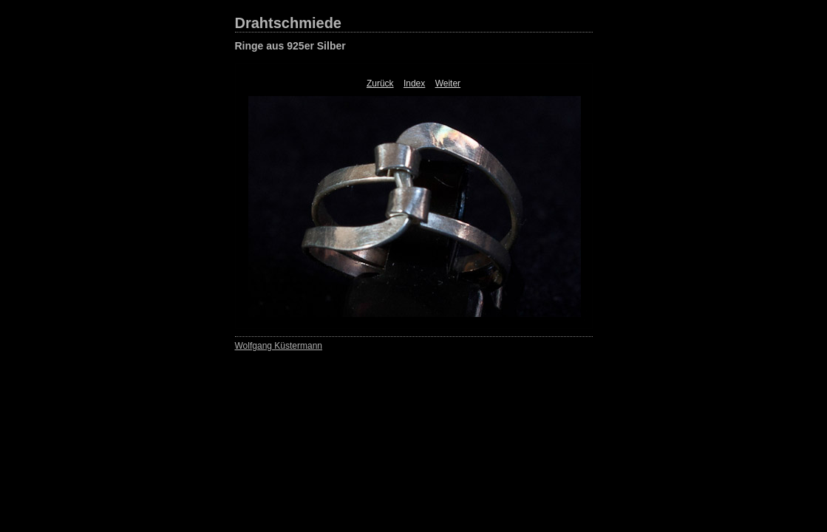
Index (414, 83)
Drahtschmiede (288, 23)
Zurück (380, 83)
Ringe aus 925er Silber (290, 46)
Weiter (447, 83)
